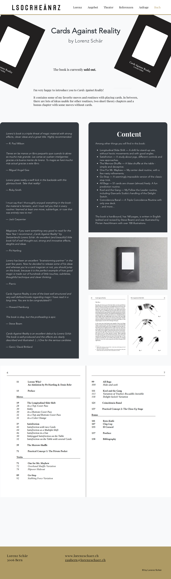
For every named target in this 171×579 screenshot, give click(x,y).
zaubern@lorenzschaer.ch (85, 560)
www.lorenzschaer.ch (82, 556)
